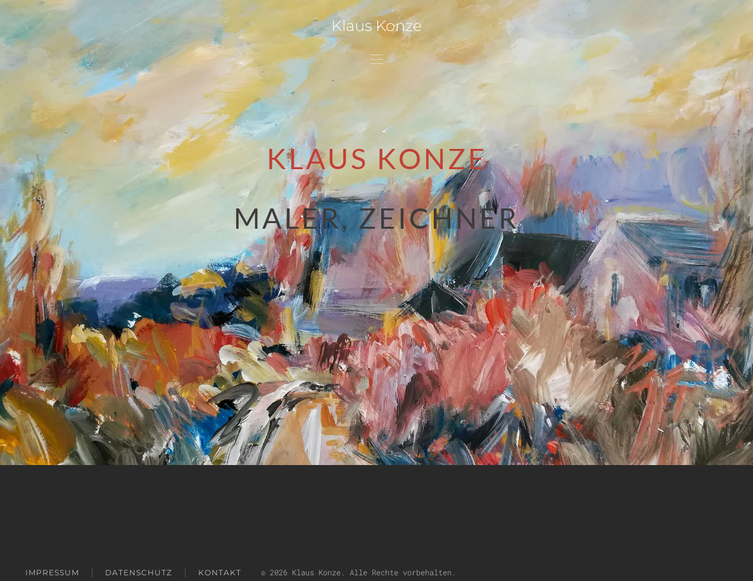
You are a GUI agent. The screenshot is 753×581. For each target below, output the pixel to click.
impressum (52, 572)
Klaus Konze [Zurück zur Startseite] (376, 25)
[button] (376, 59)
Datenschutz (138, 572)
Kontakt (219, 572)
